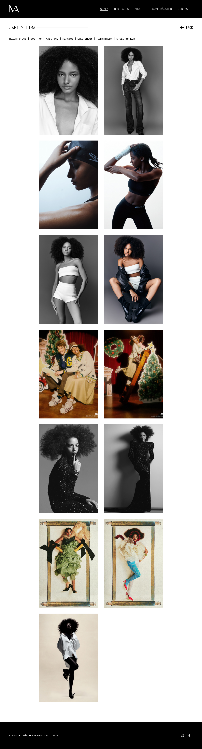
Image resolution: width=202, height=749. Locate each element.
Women (104, 9)
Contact (184, 9)
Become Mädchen (160, 9)
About (139, 9)
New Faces (121, 9)
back (186, 28)
